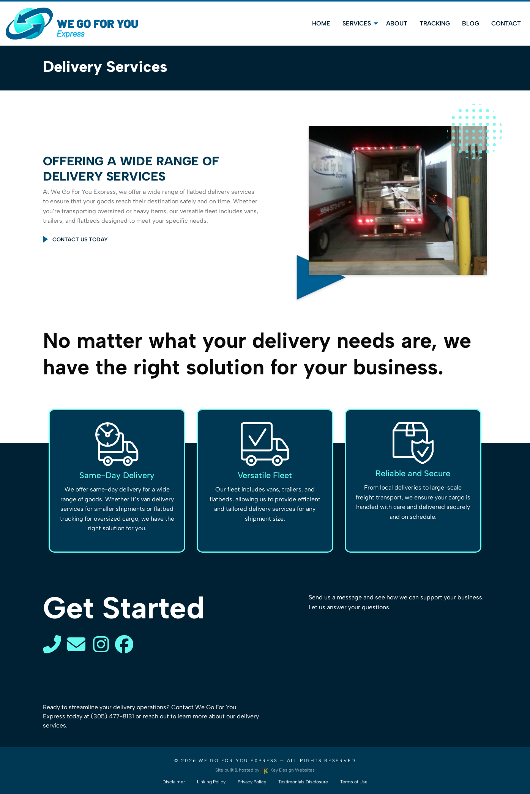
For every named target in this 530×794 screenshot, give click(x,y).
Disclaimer (173, 781)
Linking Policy (211, 781)
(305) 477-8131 (112, 716)
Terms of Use (354, 781)
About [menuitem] (396, 23)
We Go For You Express (238, 760)
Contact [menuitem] (506, 23)
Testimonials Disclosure (303, 781)
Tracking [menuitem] (435, 23)
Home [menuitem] (321, 23)
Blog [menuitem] (470, 23)
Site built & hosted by (265, 770)
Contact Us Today (80, 239)
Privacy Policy (252, 781)
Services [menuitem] (356, 23)
